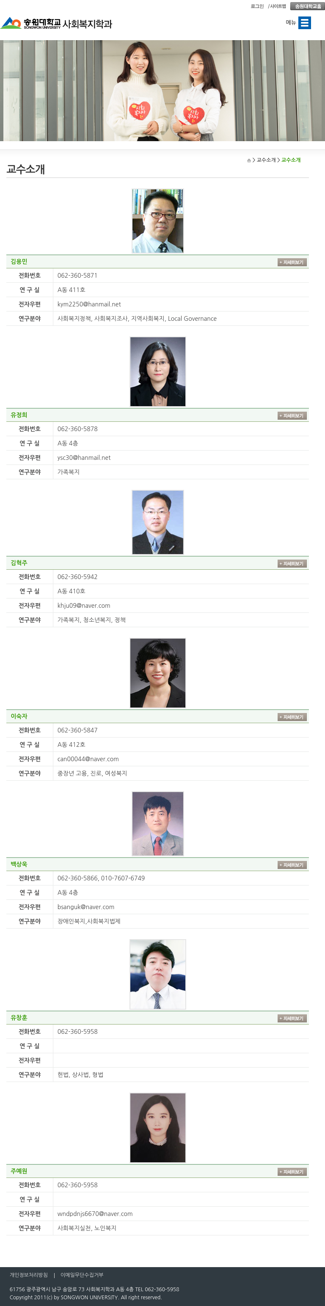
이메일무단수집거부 (82, 1275)
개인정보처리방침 (29, 1275)
